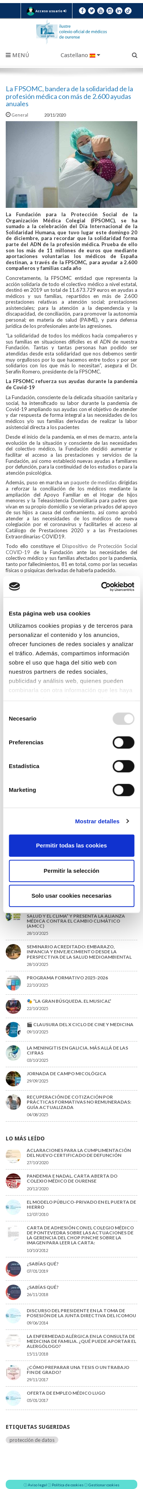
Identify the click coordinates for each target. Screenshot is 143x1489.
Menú (17, 55)
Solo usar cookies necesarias (71, 895)
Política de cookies (68, 1484)
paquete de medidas (94, 482)
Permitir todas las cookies (71, 845)
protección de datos (32, 1440)
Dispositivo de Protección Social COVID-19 (71, 549)
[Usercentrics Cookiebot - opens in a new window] (101, 587)
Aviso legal (37, 1484)
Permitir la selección (72, 870)
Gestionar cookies (103, 1484)
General (17, 114)
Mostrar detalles (97, 821)
